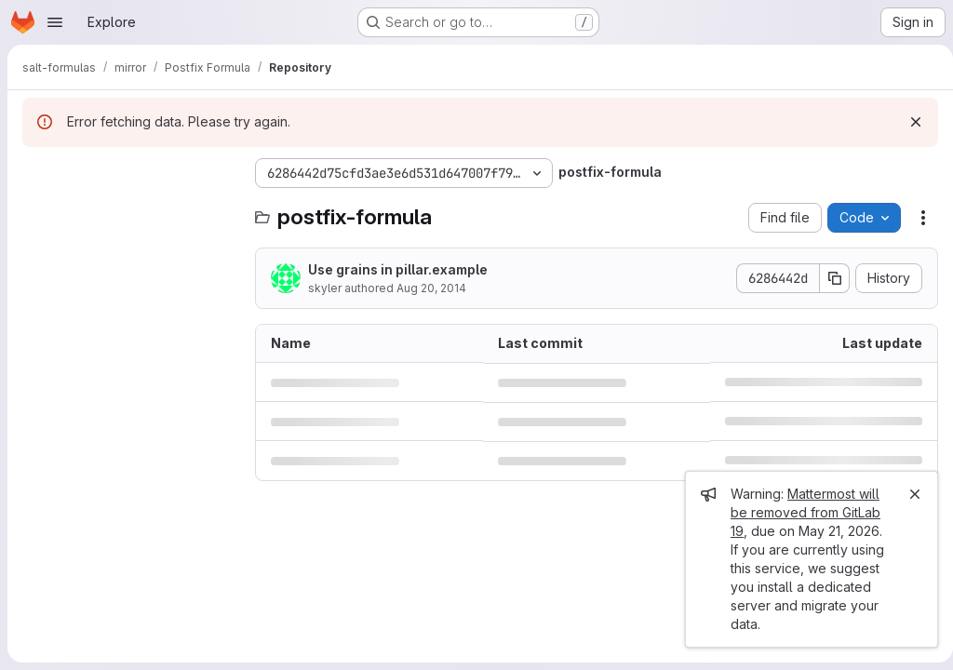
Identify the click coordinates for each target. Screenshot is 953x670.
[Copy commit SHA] (827, 278)
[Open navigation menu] (55, 22)
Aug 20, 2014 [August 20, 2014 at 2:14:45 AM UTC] (431, 288)
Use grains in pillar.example (398, 269)
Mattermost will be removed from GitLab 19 (798, 512)
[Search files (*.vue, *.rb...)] (129, 210)
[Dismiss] (908, 122)
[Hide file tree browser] (37, 173)
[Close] (907, 494)
